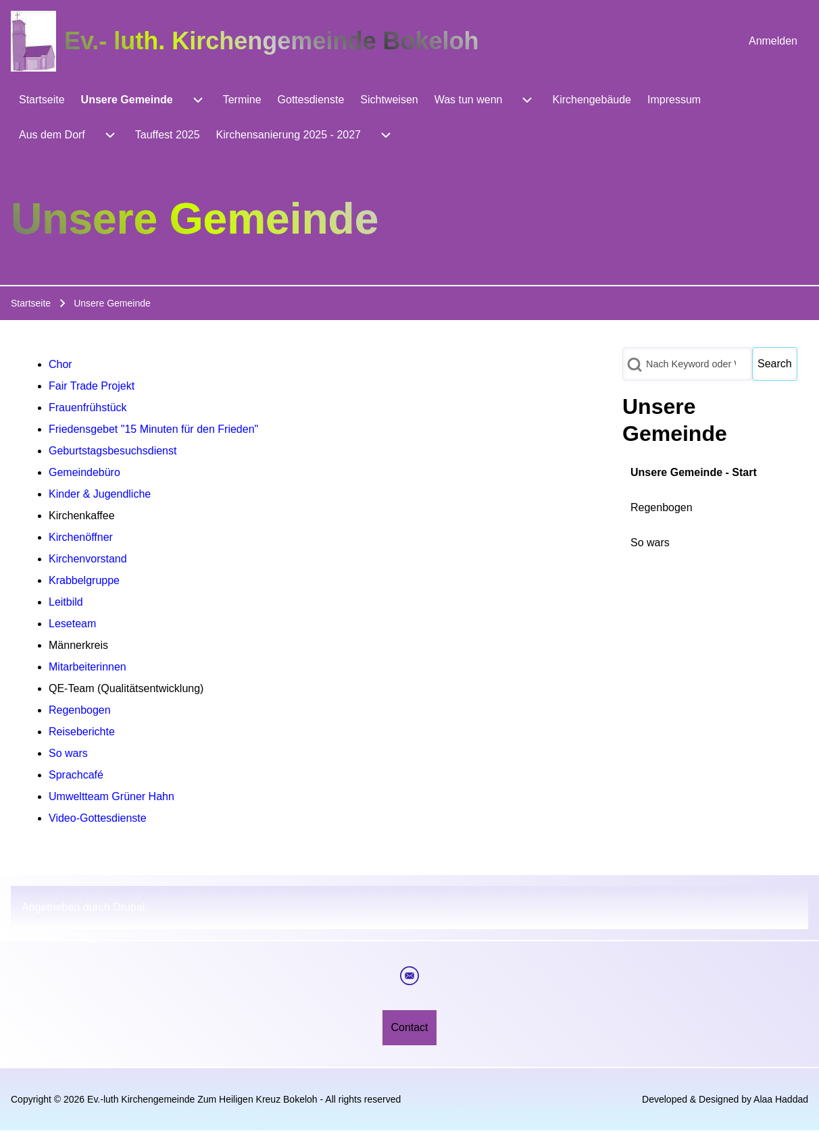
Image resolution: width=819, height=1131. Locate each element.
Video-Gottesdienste (98, 818)
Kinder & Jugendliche (100, 494)
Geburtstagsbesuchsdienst (112, 450)
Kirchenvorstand (88, 558)
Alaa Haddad (780, 1099)
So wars (68, 753)
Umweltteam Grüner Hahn (111, 796)
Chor (60, 364)
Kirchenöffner (81, 537)
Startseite (31, 303)
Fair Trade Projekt (91, 386)
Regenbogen (80, 710)
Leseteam (72, 623)
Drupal (129, 907)
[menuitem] (773, 41)
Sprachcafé (76, 775)
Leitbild (66, 602)
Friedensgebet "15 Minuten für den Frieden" (153, 429)
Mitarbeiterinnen (87, 667)
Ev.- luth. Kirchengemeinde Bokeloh (271, 41)
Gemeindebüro (84, 472)
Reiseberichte (82, 731)
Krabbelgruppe (84, 580)
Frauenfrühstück (88, 407)
